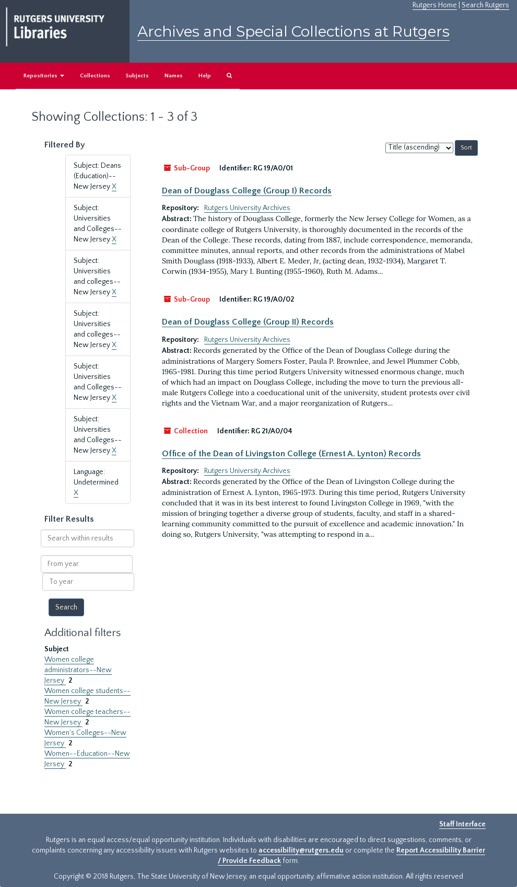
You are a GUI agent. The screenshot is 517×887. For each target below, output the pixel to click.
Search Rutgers (485, 5)
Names (173, 76)
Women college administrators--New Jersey (78, 670)
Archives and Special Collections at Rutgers (293, 31)
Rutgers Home (435, 5)
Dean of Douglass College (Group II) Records (248, 322)
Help (204, 76)
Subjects (137, 76)
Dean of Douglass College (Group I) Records (247, 190)
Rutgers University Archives (247, 208)
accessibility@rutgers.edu (301, 850)
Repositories (44, 76)
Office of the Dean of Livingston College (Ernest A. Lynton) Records (291, 453)
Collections (95, 76)
